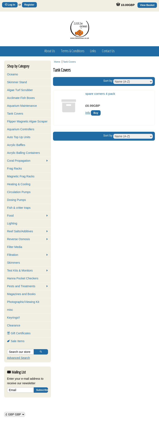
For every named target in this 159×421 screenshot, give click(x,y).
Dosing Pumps (16, 200)
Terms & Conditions (72, 50)
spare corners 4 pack (100, 93)
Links (93, 50)
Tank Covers (15, 113)
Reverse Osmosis (18, 239)
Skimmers (13, 262)
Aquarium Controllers (20, 129)
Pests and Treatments (21, 286)
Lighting (12, 223)
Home (57, 61)
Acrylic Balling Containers (23, 152)
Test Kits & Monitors (20, 270)
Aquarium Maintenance (22, 105)
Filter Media (14, 247)
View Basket (147, 5)
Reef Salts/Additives (20, 231)
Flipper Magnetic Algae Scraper (27, 121)
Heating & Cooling (18, 184)
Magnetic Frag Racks (20, 176)
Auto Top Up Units (18, 137)
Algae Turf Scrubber (20, 90)
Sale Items (15, 341)
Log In (10, 4)
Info (87, 112)
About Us (49, 50)
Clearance (13, 325)
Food (10, 215)
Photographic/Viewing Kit (23, 302)
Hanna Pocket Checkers (22, 278)
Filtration (12, 254)
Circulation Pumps (19, 192)
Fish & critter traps (19, 207)
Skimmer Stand (17, 82)
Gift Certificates (19, 333)
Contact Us (108, 50)
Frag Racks (14, 168)
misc (10, 309)
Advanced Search (18, 357)
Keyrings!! (13, 317)
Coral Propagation (18, 160)
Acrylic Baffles (16, 145)
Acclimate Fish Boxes (21, 98)
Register (29, 4)
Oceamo (12, 74)
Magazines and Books (21, 294)
